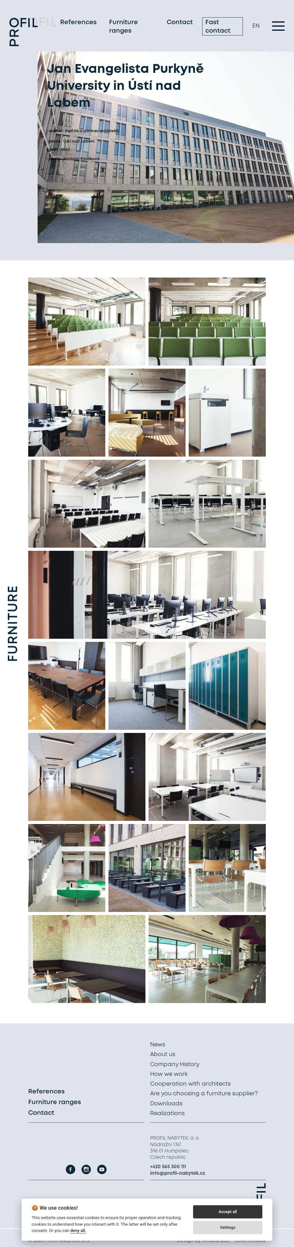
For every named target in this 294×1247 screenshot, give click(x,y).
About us (162, 1054)
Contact (180, 23)
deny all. (78, 1230)
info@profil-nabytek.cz (177, 1173)
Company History (174, 1064)
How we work (169, 1074)
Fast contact (217, 27)
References (78, 23)
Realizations (167, 1113)
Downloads (166, 1103)
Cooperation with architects (190, 1084)
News (157, 1044)
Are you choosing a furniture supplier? (204, 1093)
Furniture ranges (123, 27)
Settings (227, 1227)
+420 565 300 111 (168, 1167)
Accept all (227, 1211)
